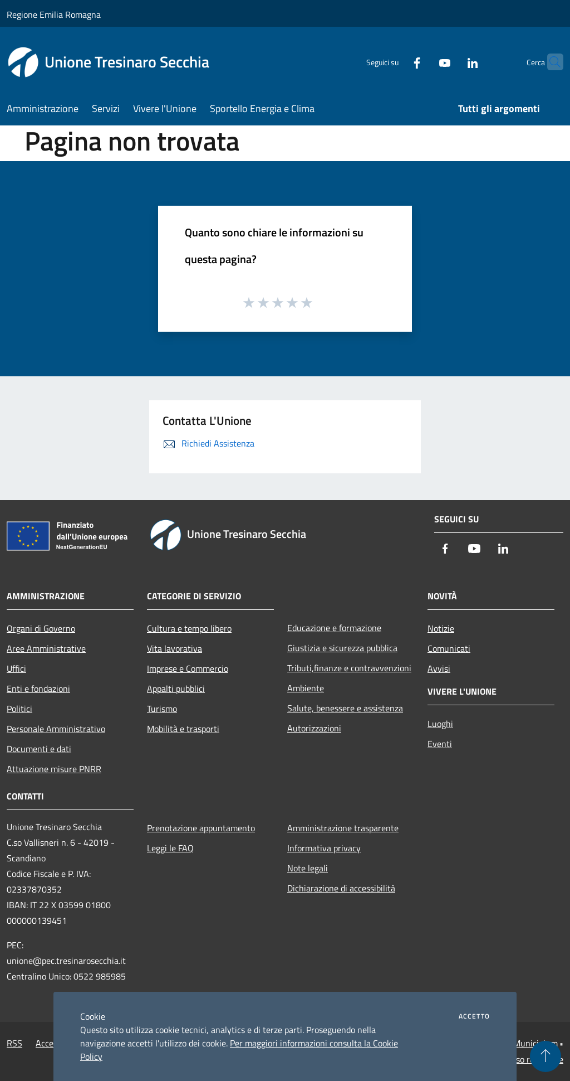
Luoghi (440, 723)
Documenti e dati (39, 748)
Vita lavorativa (174, 648)
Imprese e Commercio (187, 668)
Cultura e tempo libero (189, 628)
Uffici (16, 668)
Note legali (307, 868)
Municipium (535, 1043)
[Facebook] (395, 61)
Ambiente (305, 688)
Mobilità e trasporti (183, 728)
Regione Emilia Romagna (54, 14)
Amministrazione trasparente (343, 828)
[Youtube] (423, 61)
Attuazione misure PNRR (54, 768)
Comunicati (449, 648)
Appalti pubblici (176, 688)
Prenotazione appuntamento (201, 828)
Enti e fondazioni (38, 688)
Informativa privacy (324, 848)
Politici (19, 708)
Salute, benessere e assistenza (345, 708)
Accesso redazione (528, 1059)
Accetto (474, 1016)
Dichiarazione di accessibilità (341, 888)
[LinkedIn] (451, 61)
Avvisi (439, 668)
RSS (14, 1043)
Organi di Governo (41, 628)
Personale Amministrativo (56, 728)
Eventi (440, 743)
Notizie (441, 628)
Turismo (162, 708)
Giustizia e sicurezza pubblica (342, 648)
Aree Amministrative (46, 648)
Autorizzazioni (314, 728)
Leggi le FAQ (170, 848)
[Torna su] (545, 1056)
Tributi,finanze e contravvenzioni (349, 668)
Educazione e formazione (334, 627)
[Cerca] (550, 62)
